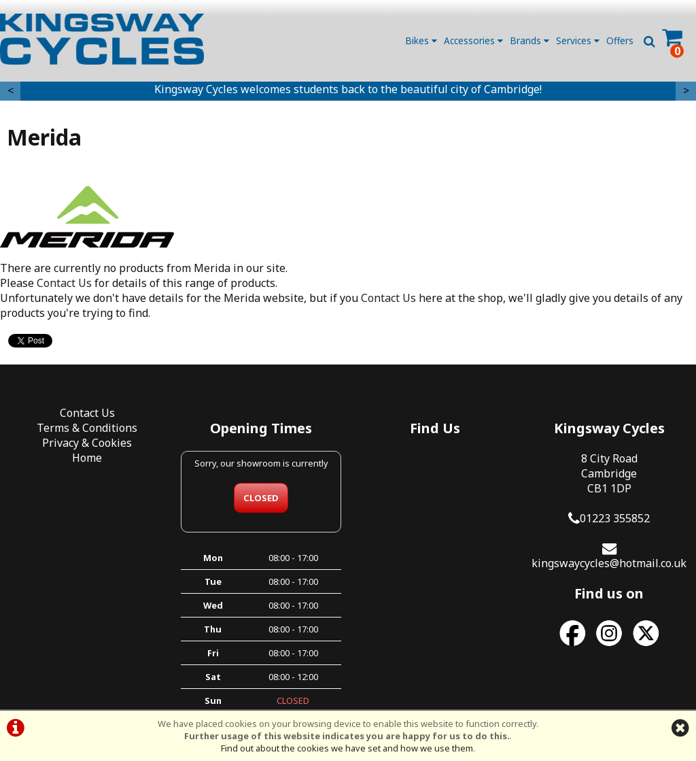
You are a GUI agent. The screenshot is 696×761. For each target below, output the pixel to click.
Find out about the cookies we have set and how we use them (347, 748)
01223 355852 (615, 518)
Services (577, 40)
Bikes (421, 40)
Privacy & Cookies (87, 442)
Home (87, 457)
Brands (529, 40)
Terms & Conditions (87, 427)
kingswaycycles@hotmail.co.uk (609, 563)
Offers (619, 40)
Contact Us (64, 282)
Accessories (473, 40)
